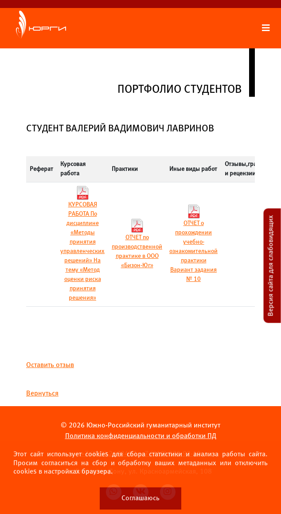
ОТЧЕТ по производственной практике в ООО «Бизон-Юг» (137, 245)
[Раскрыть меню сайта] (266, 28)
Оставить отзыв (50, 365)
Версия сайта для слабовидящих (271, 265)
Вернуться (42, 393)
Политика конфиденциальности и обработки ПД (140, 436)
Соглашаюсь (140, 498)
